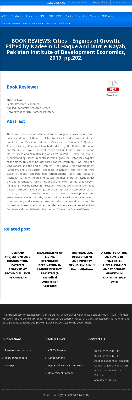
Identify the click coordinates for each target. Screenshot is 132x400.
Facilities (37, 23)
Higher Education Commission (66, 365)
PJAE (43, 16)
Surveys (9, 365)
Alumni (94, 16)
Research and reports (18, 350)
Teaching (17, 16)
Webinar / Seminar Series (15, 23)
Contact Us (119, 2)
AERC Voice (108, 16)
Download (112, 95)
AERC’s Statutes (57, 350)
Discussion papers (16, 357)
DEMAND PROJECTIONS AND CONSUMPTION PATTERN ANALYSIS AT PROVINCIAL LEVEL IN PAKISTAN (18, 265)
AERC (5, 16)
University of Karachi (60, 373)
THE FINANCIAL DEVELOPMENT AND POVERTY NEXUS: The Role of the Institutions (82, 261)
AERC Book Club (57, 2)
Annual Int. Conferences (58, 23)
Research (31, 16)
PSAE (60, 16)
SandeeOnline (56, 357)
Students (81, 16)
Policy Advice (100, 2)
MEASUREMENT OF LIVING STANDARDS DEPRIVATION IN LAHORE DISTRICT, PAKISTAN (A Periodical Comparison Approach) (50, 269)
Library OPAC (79, 2)
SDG (51, 16)
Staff (69, 16)
